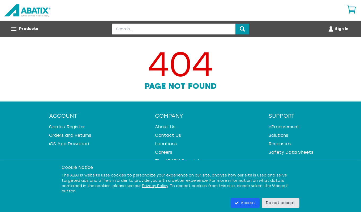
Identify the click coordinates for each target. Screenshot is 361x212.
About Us (165, 126)
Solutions (278, 135)
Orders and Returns (70, 135)
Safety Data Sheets (291, 152)
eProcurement (284, 126)
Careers (163, 152)
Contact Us (168, 135)
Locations (166, 143)
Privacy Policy (155, 186)
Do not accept (280, 203)
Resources (280, 143)
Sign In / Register (67, 126)
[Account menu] (338, 29)
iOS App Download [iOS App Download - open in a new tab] (69, 143)
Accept (245, 203)
